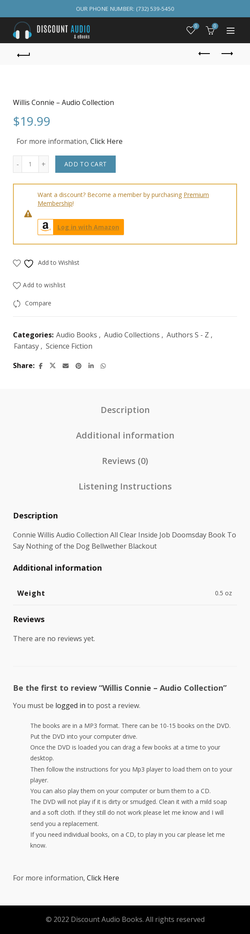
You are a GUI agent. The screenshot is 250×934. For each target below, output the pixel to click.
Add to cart (85, 164)
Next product (226, 53)
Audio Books (76, 335)
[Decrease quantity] (17, 164)
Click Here (106, 141)
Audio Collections (132, 335)
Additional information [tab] (125, 435)
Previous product (205, 53)
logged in (70, 705)
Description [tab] (125, 410)
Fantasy (26, 346)
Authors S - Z (188, 335)
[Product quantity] (30, 164)
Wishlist (195, 26)
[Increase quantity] (44, 164)
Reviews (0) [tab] (125, 461)
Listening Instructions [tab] (125, 486)
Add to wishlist (44, 285)
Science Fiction (69, 346)
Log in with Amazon (78, 227)
